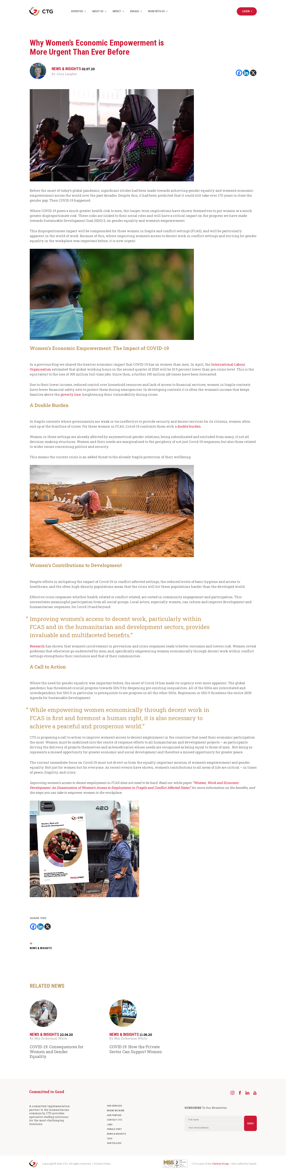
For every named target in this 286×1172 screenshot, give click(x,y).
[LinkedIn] (247, 1093)
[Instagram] (232, 1093)
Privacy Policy (102, 1163)
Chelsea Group (220, 1163)
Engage (134, 11)
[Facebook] (239, 73)
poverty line (71, 394)
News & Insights (116, 1133)
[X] (253, 73)
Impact (117, 11)
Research (37, 646)
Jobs (110, 1124)
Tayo (109, 1138)
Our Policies (114, 1143)
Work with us (156, 11)
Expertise (77, 11)
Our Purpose (114, 1115)
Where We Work (115, 1110)
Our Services (114, 1105)
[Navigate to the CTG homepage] (41, 11)
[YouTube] (255, 1093)
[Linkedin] (246, 73)
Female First (114, 1129)
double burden (189, 426)
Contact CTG (114, 1119)
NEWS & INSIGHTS (41, 948)
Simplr (252, 1163)
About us (97, 11)
